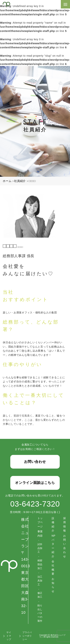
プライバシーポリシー (27, 636)
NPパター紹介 (53, 546)
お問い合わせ (64, 546)
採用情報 (64, 524)
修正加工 (39, 595)
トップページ (40, 522)
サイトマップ (8, 636)
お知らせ (53, 585)
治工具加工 (39, 580)
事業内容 (40, 533)
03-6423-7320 (35, 504)
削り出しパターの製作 (39, 613)
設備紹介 (53, 524)
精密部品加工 (39, 564)
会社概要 (53, 567)
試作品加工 (39, 548)
